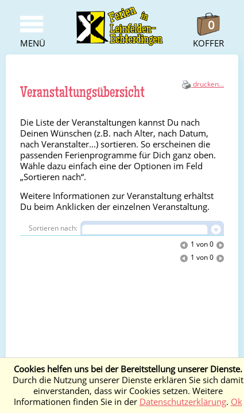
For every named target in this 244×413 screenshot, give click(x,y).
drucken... (203, 84)
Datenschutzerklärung (183, 401)
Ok (236, 401)
